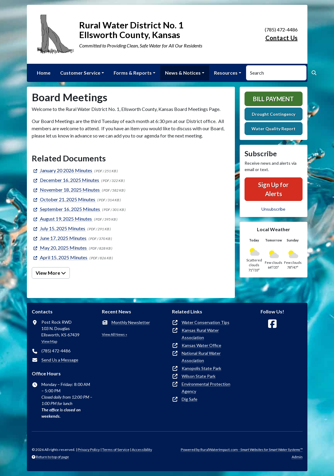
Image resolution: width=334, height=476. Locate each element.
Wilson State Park (199, 376)
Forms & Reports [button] (133, 73)
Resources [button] (226, 73)
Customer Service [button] (80, 73)
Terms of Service (115, 449)
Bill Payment (273, 98)
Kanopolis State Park (201, 368)
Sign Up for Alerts (273, 189)
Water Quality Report (273, 128)
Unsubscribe (273, 209)
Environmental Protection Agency (206, 387)
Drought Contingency (273, 114)
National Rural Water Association (201, 357)
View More (51, 273)
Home (43, 73)
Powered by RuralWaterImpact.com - (242, 449)
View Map (49, 341)
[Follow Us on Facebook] (272, 324)
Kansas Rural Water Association (200, 334)
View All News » (114, 334)
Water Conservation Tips (205, 322)
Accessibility (142, 449)
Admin (297, 457)
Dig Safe (189, 399)
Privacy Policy (89, 449)
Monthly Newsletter (131, 322)
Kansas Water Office (201, 345)
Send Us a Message (59, 359)
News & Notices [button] (183, 73)
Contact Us (281, 37)
